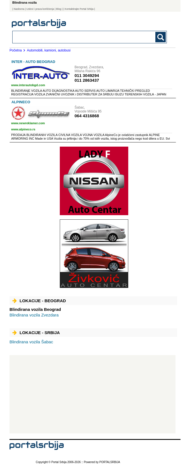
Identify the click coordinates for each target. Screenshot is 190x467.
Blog (58, 9)
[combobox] (74, 37)
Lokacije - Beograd (39, 300)
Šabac (31, 341)
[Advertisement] (92, 394)
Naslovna (19, 9)
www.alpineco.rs (23, 129)
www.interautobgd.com (28, 85)
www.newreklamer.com (28, 123)
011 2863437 (87, 80)
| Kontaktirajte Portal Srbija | (79, 9)
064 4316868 (87, 115)
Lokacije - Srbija (36, 332)
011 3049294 (87, 75)
